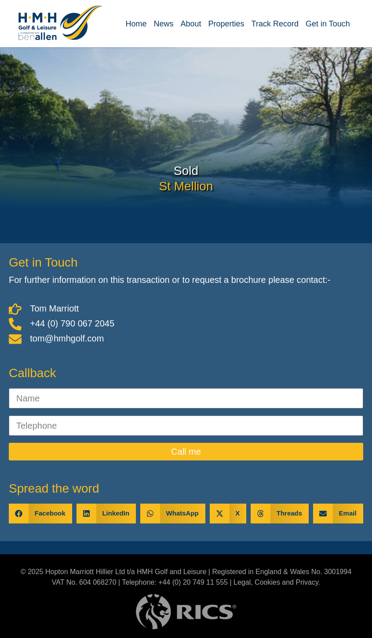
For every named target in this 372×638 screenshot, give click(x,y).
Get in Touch (328, 23)
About (191, 23)
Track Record (275, 23)
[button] (40, 513)
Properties (226, 23)
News (163, 23)
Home (135, 23)
